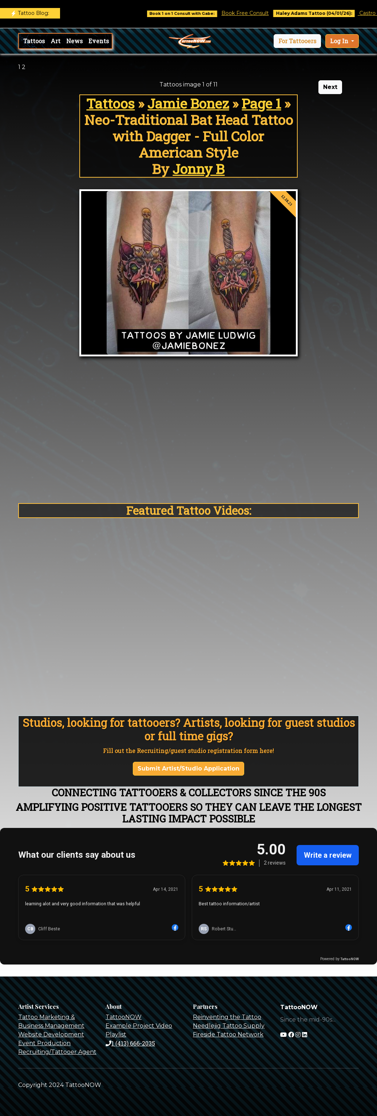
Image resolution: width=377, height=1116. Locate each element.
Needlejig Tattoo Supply (229, 1025)
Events (98, 41)
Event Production (44, 1043)
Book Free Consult (253, 13)
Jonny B (198, 169)
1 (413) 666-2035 (130, 1043)
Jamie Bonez (188, 103)
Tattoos (34, 41)
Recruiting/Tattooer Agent (57, 1051)
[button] (297, 41)
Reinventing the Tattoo (227, 1017)
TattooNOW (124, 1017)
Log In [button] (340, 41)
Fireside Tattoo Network (228, 1034)
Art (55, 41)
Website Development (51, 1034)
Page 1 (261, 103)
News (74, 41)
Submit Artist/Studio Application (188, 768)
